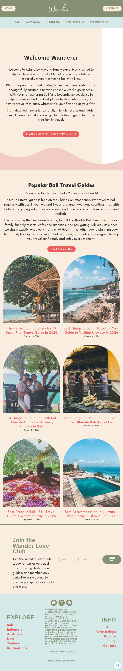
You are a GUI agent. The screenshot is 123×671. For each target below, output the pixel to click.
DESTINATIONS (99, 22)
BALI (17, 22)
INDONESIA (53, 22)
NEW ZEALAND (75, 22)
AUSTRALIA (33, 22)
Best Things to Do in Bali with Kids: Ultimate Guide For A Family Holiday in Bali (32, 422)
